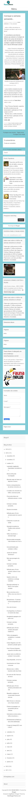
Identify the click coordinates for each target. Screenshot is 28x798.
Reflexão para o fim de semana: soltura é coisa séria (13, 571)
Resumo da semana (12, 509)
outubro (9, 463)
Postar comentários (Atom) (14, 149)
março (9, 754)
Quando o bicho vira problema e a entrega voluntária (13, 579)
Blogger (18, 226)
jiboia (20, 123)
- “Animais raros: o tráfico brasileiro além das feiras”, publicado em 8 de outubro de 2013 (13, 115)
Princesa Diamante (8, 124)
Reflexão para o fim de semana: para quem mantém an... (13, 629)
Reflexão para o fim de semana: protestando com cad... (14, 687)
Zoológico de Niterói (12, 126)
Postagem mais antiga (19, 134)
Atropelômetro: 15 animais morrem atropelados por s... (14, 601)
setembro (9, 732)
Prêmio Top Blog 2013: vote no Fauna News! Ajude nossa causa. (16, 196)
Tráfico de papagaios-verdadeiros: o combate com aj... (13, 637)
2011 (7, 770)
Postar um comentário (10, 143)
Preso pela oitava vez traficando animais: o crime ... (14, 498)
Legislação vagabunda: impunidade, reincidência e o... (14, 468)
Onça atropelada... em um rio (14, 659)
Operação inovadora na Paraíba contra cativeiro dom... (13, 528)
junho (8, 743)
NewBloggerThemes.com (14, 796)
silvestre (14, 124)
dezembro (10, 456)
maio (8, 747)
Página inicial (20, 132)
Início (5, 333)
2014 (7, 449)
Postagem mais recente (9, 132)
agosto (9, 735)
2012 (7, 766)
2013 (7, 453)
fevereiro (9, 758)
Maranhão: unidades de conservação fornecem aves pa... (13, 695)
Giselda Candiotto (15, 123)
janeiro (9, 761)
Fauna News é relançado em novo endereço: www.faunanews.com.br (13, 354)
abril (8, 750)
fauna (9, 123)
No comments (14, 23)
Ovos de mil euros (11, 607)
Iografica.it (11, 794)
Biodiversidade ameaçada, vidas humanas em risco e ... (14, 541)
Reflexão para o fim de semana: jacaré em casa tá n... (14, 515)
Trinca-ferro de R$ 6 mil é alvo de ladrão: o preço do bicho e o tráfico (16, 164)
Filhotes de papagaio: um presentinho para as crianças (13, 708)
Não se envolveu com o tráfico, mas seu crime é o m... (14, 594)
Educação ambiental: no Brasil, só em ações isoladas (13, 586)
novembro (10, 459)
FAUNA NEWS (15, 790)
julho (8, 739)
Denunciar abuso (9, 322)
